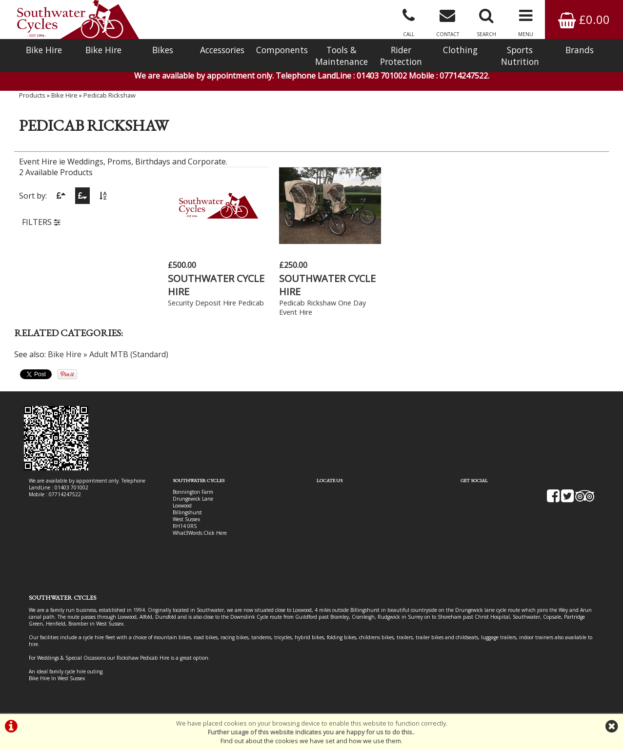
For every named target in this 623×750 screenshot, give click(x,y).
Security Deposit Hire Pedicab (216, 302)
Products (32, 95)
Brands (579, 50)
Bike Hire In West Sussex (57, 678)
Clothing (460, 50)
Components (282, 50)
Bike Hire (44, 50)
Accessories (222, 50)
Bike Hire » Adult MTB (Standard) (108, 354)
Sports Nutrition (520, 55)
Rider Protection (401, 55)
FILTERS (41, 222)
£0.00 (584, 19)
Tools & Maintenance (341, 55)
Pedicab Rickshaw (109, 95)
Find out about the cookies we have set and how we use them (311, 740)
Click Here (215, 532)
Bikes (162, 50)
